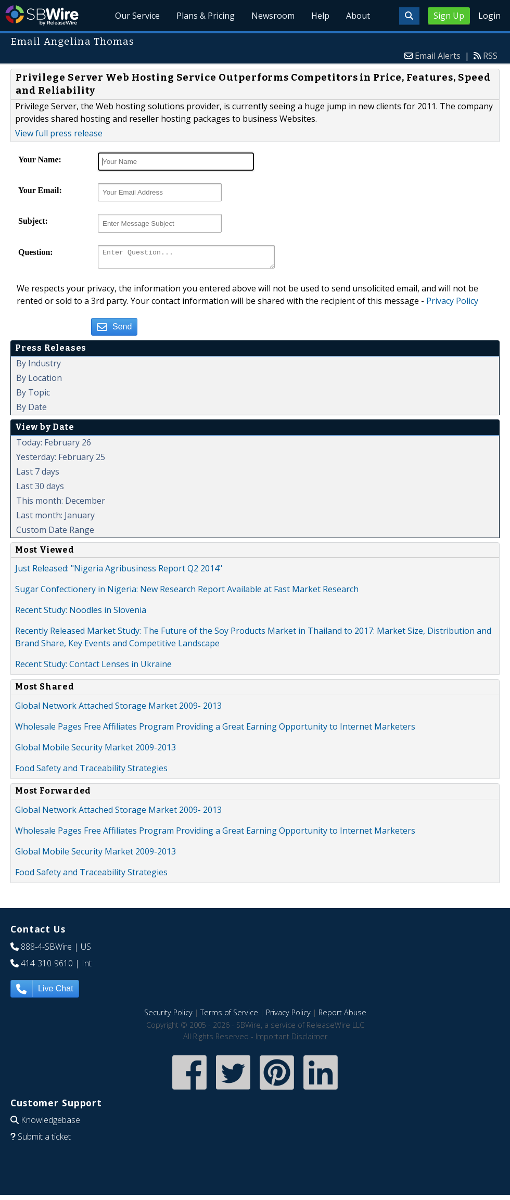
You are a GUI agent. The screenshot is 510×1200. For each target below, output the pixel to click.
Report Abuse (342, 1015)
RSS (490, 55)
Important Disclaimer (291, 1039)
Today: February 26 (53, 445)
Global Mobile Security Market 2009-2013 (95, 750)
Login (489, 15)
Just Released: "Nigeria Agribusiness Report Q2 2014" (118, 571)
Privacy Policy (452, 304)
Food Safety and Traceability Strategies (91, 771)
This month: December (60, 503)
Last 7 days (37, 474)
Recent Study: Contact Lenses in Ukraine (93, 667)
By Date (31, 410)
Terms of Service (229, 1015)
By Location (39, 381)
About (358, 15)
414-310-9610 (47, 966)
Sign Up (449, 15)
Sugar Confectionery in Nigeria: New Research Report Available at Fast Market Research (187, 592)
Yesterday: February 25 (60, 460)
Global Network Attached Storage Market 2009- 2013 (118, 708)
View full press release (59, 133)
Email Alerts (438, 55)
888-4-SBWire (46, 949)
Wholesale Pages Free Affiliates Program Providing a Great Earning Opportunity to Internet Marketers (215, 729)
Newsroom (273, 15)
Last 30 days (40, 489)
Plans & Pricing (206, 15)
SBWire (42, 15)
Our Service (138, 15)
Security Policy (168, 1015)
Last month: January (55, 518)
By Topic (33, 395)
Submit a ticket (44, 1139)
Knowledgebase (50, 1123)
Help (320, 15)
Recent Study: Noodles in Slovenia (80, 613)
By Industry (38, 366)
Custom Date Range (55, 533)
